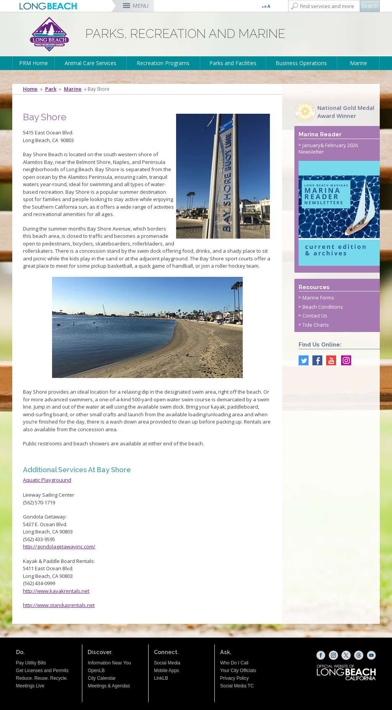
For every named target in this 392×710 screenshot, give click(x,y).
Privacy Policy (234, 678)
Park (50, 89)
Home (30, 89)
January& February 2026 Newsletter (328, 148)
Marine (358, 63)
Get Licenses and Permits (42, 670)
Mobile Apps (166, 670)
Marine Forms (318, 297)
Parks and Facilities (232, 63)
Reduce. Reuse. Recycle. (42, 678)
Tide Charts (315, 324)
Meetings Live (30, 686)
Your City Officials (238, 670)
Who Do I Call (234, 663)
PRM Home (33, 63)
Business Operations (301, 63)
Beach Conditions (322, 306)
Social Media (167, 663)
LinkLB (161, 678)
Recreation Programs (163, 63)
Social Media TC (237, 686)
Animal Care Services (90, 63)
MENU (140, 5)
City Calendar (102, 678)
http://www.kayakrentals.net (56, 590)
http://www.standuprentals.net (59, 605)
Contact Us (314, 315)
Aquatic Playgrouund (47, 479)
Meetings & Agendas (109, 686)
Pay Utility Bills (31, 663)
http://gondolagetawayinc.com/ (59, 546)
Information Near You (109, 663)
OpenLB (96, 670)
